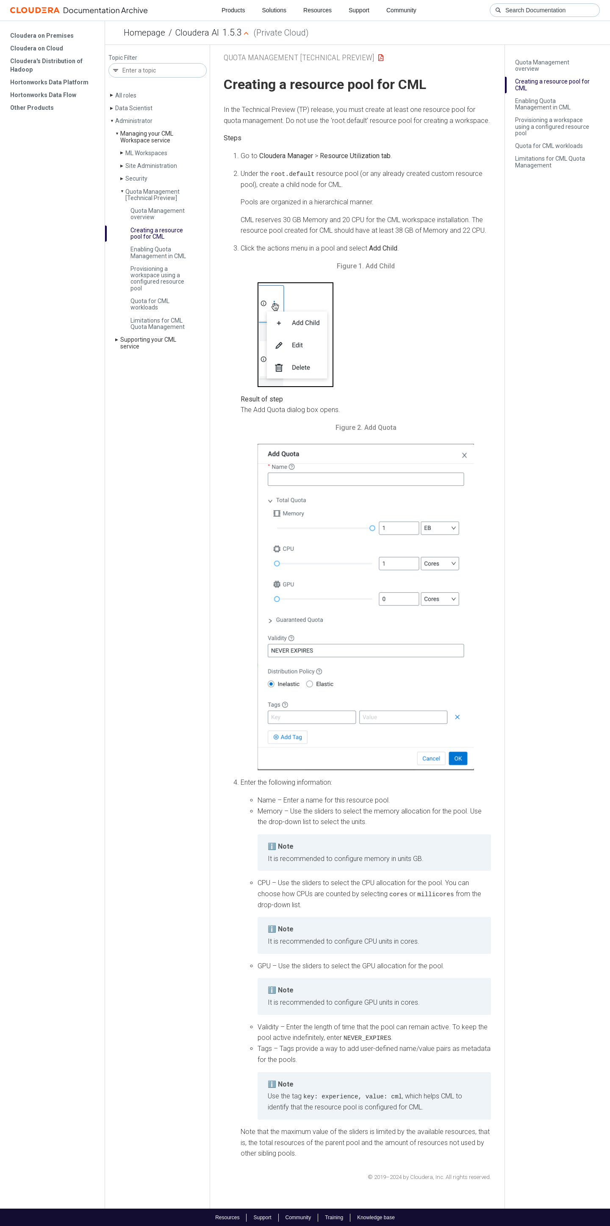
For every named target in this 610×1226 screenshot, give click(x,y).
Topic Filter (122, 58)
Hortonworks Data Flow (43, 95)
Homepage (144, 33)
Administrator (133, 120)
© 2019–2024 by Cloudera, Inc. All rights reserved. (429, 1176)
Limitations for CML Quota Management (157, 323)
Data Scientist (133, 108)
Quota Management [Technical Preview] (152, 194)
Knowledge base (376, 1217)
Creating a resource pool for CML (156, 233)
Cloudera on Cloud (36, 48)
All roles (125, 95)
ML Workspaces (146, 153)
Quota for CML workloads (149, 304)
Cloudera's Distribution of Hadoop (46, 65)
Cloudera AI (197, 33)
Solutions (274, 10)
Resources (317, 10)
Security (136, 178)
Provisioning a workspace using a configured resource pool (157, 278)
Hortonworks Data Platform (49, 82)
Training (334, 1217)
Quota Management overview (157, 213)
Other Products (32, 107)
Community (401, 10)
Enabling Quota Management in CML (158, 252)
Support (359, 10)
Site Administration (151, 165)
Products (233, 10)
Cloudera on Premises (42, 35)
